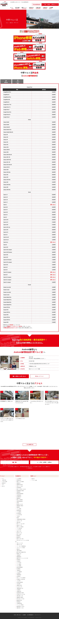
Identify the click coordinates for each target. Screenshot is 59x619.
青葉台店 (18, 549)
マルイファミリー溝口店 (21, 547)
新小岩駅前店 (19, 513)
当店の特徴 (17, 7)
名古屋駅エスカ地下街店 (21, 579)
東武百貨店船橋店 (20, 567)
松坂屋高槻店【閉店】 (20, 592)
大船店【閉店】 (19, 550)
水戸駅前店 (18, 573)
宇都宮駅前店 (19, 574)
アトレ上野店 (19, 508)
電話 (14, 462)
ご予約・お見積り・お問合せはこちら (50, 4)
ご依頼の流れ (38, 7)
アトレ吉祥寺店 (19, 528)
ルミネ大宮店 (19, 562)
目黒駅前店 (18, 492)
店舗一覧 (11, 22)
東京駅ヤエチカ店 (20, 504)
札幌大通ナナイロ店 (20, 607)
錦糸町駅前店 (19, 510)
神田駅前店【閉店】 (20, 505)
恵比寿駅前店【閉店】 (20, 490)
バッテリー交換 (34, 480)
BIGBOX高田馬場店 (20, 493)
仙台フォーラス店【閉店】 (21, 577)
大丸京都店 (18, 583)
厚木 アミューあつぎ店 (20, 523)
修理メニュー (24, 7)
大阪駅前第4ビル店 (20, 588)
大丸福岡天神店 (19, 603)
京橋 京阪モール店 (20, 595)
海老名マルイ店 (19, 525)
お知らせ (3, 486)
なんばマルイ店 (19, 586)
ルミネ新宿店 (19, 478)
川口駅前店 (18, 561)
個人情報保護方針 (30, 614)
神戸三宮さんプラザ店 (20, 598)
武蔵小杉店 (18, 522)
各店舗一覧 (31, 7)
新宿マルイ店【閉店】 (20, 481)
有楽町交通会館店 (20, 501)
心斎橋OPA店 (19, 591)
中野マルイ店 (19, 531)
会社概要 (51, 7)
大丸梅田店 (18, 589)
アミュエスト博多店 (20, 604)
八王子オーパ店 (19, 520)
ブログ (3, 484)
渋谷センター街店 (20, 486)
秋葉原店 (18, 507)
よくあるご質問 (4, 481)
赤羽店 (18, 502)
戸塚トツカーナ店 (20, 543)
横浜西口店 (18, 537)
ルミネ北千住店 (19, 514)
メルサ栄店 (18, 580)
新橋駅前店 (18, 498)
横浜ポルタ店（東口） (20, 538)
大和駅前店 (18, 555)
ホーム (11, 7)
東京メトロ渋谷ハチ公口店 (21, 489)
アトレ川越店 (19, 565)
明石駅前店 (18, 601)
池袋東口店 (18, 483)
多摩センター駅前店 (20, 526)
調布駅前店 (18, 535)
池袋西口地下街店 (20, 484)
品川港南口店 (19, 496)
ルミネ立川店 (19, 529)
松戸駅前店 (18, 568)
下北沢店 (18, 516)
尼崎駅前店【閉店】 (20, 597)
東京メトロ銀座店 (20, 499)
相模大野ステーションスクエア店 (22, 558)
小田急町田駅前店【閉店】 (21, 519)
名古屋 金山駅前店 (20, 582)
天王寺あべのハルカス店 (21, 594)
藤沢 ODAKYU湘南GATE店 (21, 552)
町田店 (18, 517)
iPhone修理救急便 (36, 4)
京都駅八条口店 (19, 585)
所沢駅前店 (18, 559)
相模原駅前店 (19, 556)
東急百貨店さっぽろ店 (20, 606)
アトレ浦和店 (19, 564)
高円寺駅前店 (19, 487)
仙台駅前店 (18, 576)
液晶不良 (33, 478)
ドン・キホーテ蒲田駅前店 (21, 546)
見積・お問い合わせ (17, 614)
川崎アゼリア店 (19, 544)
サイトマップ (37, 614)
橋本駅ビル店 (19, 553)
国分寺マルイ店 (19, 532)
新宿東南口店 (19, 480)
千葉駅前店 (18, 570)
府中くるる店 (19, 534)
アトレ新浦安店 (19, 571)
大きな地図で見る (29, 444)
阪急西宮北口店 (19, 600)
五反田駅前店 (19, 495)
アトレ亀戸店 (19, 511)
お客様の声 (45, 7)
